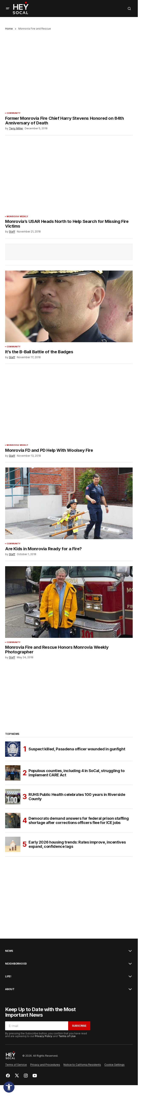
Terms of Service (16, 1064)
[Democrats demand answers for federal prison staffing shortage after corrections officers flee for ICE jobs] (12, 820)
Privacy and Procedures (45, 1064)
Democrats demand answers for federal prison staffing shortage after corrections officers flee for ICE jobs (79, 820)
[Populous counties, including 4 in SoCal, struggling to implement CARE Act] (12, 773)
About (9, 989)
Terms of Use (67, 1036)
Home (9, 28)
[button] (8, 1087)
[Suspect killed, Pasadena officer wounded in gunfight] (12, 749)
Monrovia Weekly (17, 216)
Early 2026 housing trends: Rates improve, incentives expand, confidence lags (77, 844)
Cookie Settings (114, 1064)
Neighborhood (16, 963)
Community (14, 113)
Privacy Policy (43, 1036)
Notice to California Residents (82, 1064)
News (9, 950)
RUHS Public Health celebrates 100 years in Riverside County (77, 796)
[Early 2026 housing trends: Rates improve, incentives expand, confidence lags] (12, 844)
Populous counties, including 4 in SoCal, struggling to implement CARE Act (77, 772)
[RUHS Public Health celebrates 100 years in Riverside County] (12, 796)
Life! (8, 976)
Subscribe (79, 1025)
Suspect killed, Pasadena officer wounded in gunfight (77, 749)
